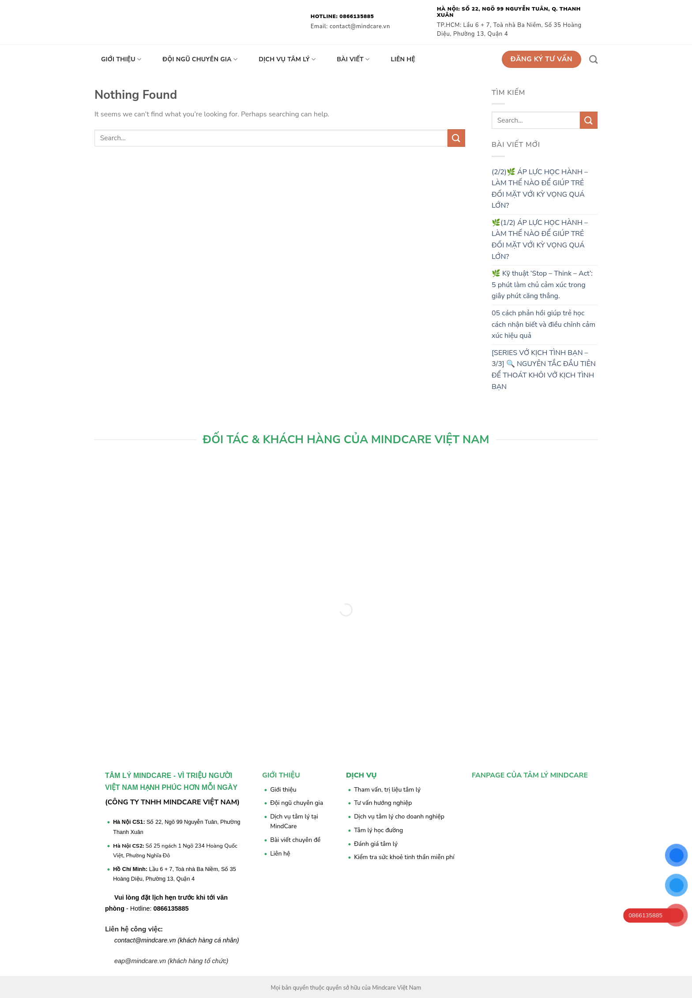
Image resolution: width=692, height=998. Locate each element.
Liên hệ (403, 59)
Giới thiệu (121, 59)
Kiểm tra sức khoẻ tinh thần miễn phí (404, 857)
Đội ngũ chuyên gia (199, 59)
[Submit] (456, 137)
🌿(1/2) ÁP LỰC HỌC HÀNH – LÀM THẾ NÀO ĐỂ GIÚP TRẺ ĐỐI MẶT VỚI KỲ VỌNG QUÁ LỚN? (540, 240)
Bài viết (353, 59)
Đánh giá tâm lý (376, 844)
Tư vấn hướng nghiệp (383, 803)
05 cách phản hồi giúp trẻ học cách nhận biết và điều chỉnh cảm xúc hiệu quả (543, 324)
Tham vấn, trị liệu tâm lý (387, 789)
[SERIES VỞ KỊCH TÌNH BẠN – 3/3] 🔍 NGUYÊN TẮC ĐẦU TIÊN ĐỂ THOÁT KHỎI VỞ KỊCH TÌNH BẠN (544, 370)
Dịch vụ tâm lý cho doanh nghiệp (399, 816)
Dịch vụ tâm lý (287, 59)
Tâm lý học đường (378, 830)
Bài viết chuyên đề (295, 840)
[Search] (593, 59)
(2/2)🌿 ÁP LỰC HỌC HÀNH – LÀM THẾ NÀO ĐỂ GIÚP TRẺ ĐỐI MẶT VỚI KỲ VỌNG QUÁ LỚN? (540, 189)
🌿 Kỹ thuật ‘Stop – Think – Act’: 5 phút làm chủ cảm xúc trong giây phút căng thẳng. (542, 285)
